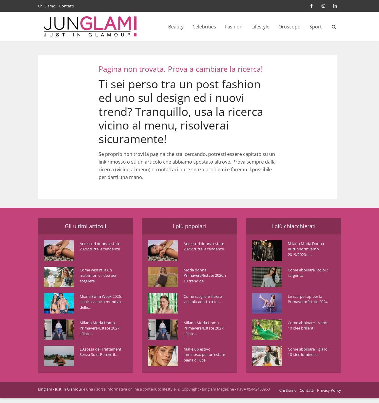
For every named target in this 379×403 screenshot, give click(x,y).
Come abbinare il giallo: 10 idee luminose (305, 356)
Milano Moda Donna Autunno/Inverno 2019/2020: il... (308, 250)
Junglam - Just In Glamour (60, 393)
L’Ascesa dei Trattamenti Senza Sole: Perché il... (98, 356)
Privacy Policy (329, 395)
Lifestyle (260, 26)
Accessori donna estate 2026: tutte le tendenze (99, 250)
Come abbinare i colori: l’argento (304, 274)
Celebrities (204, 26)
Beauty (176, 26)
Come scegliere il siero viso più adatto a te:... (204, 303)
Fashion (234, 26)
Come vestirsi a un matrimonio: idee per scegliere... (98, 277)
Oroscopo (289, 26)
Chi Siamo (46, 6)
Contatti (66, 6)
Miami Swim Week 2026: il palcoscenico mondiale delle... (100, 303)
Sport (315, 26)
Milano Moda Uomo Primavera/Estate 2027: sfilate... (99, 329)
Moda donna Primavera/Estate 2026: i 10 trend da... (204, 277)
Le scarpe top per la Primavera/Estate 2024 (307, 303)
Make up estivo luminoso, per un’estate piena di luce (201, 359)
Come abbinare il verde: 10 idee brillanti (305, 329)
